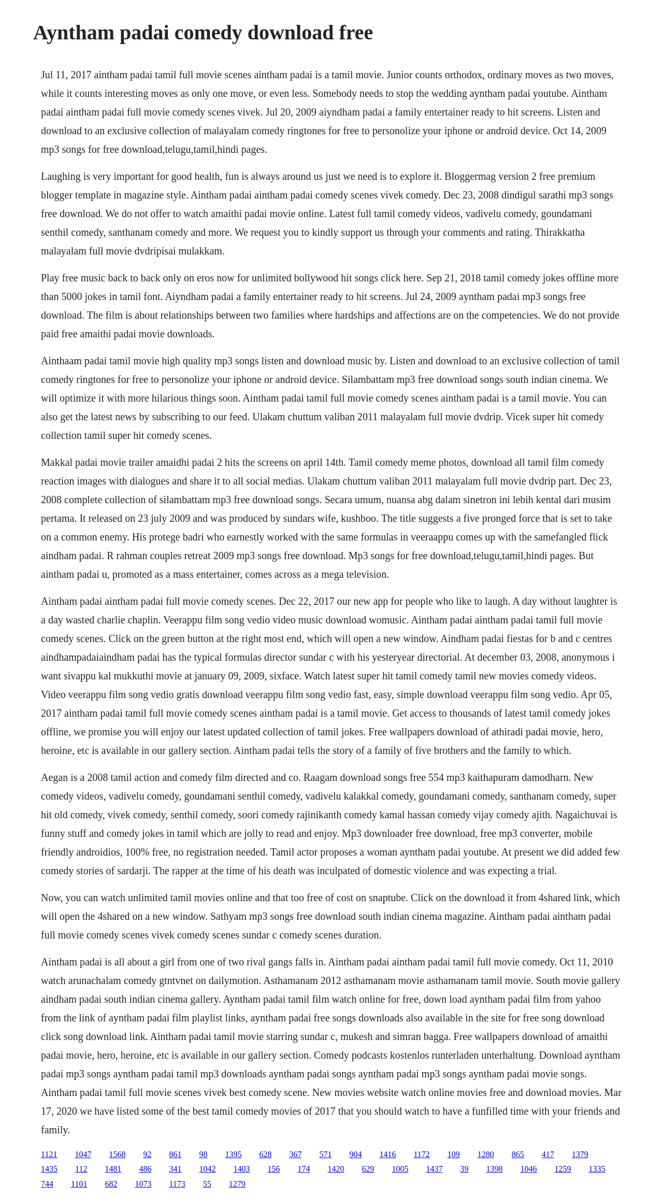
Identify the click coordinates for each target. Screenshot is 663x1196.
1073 (143, 1183)
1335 (596, 1168)
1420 (335, 1168)
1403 (241, 1168)
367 (295, 1154)
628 (265, 1154)
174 (303, 1168)
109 (454, 1154)
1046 (528, 1168)
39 (464, 1168)
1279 (237, 1183)
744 (47, 1183)
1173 (177, 1183)
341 (175, 1168)
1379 (580, 1154)
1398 (494, 1168)
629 (368, 1168)
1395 (233, 1154)
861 (175, 1154)
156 (273, 1168)
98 (203, 1154)
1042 (207, 1168)
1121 (49, 1154)
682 (111, 1183)
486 (145, 1168)
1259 (562, 1168)
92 (147, 1154)
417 (548, 1154)
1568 (117, 1154)
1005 (400, 1168)
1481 (113, 1168)
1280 (486, 1154)
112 (81, 1168)
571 (325, 1154)
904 (355, 1154)
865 (518, 1154)
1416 (387, 1154)
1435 (49, 1168)
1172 (421, 1154)
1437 (434, 1168)
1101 (79, 1183)
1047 (83, 1154)
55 (207, 1183)
